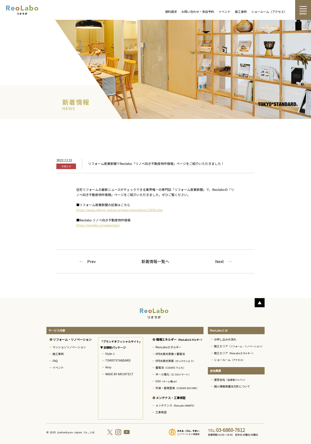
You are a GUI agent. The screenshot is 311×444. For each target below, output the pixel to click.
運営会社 (230, 380)
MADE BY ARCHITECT (119, 374)
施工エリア (239, 346)
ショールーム (229, 360)
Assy (108, 367)
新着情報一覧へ (155, 261)
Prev (87, 261)
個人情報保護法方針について (232, 386)
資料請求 (171, 12)
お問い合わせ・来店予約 (197, 12)
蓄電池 (170, 367)
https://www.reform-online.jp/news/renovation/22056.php (119, 210)
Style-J (109, 354)
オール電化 (173, 374)
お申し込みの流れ (225, 339)
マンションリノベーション (69, 347)
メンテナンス (176, 405)
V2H (167, 381)
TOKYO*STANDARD (118, 360)
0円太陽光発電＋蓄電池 (170, 354)
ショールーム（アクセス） (269, 12)
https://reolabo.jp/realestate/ (98, 225)
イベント (224, 12)
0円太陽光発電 (175, 361)
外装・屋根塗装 (177, 388)
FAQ (55, 361)
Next (223, 261)
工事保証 (161, 412)
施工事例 (241, 12)
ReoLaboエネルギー (168, 347)
